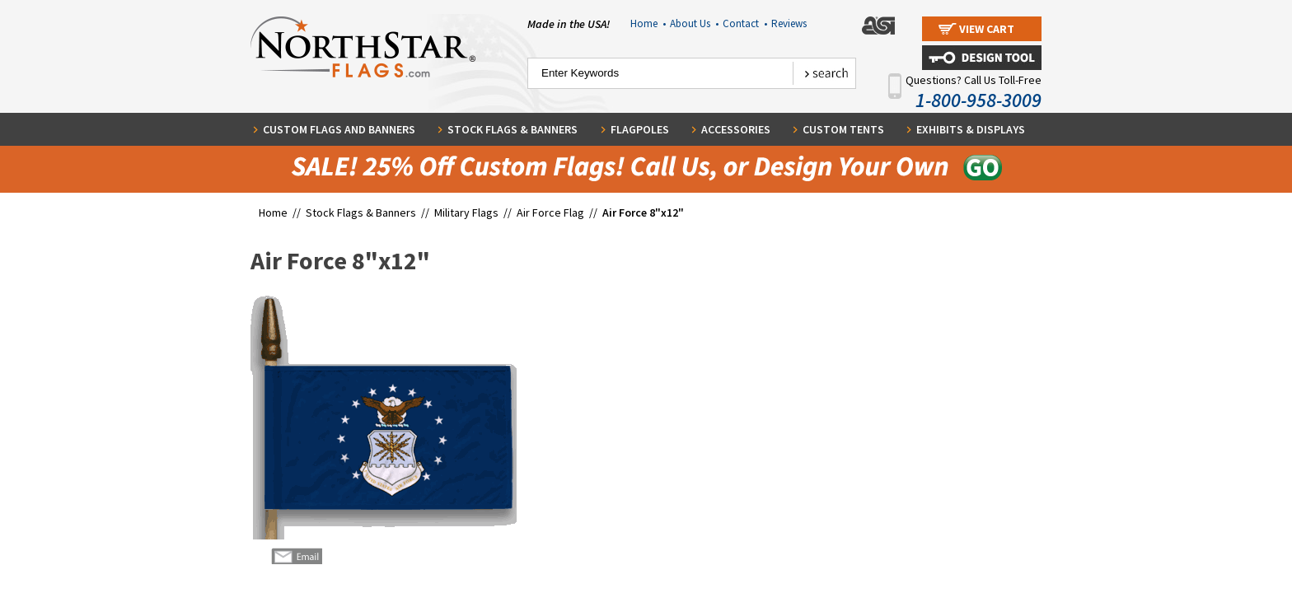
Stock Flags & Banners (512, 129)
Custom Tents (843, 129)
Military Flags (466, 212)
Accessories (735, 129)
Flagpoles (640, 129)
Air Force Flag (550, 212)
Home (648, 23)
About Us (694, 23)
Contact (745, 23)
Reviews (789, 23)
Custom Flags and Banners (339, 129)
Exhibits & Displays (970, 129)
